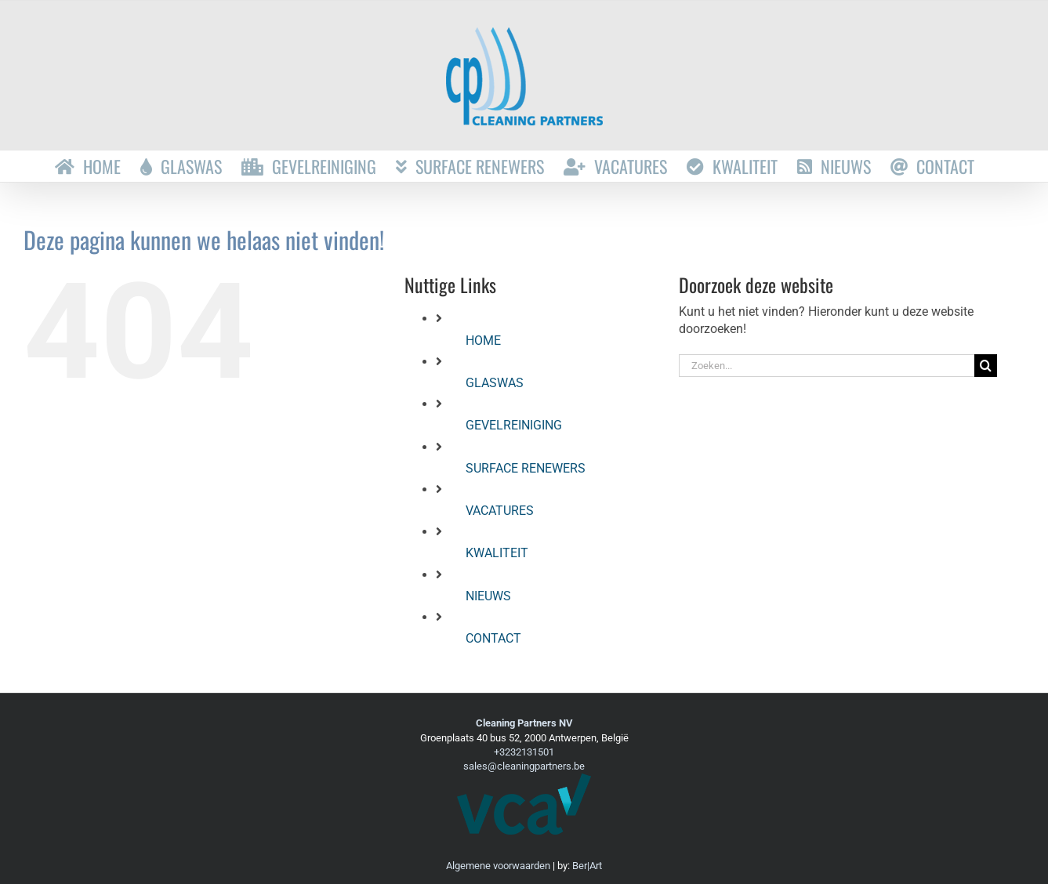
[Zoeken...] (826, 365)
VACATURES (500, 510)
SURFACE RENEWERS (526, 468)
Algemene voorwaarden (498, 865)
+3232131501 (524, 752)
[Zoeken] (985, 365)
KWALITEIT (497, 552)
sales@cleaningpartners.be (524, 766)
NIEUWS (488, 596)
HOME (483, 340)
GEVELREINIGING (514, 425)
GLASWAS (495, 382)
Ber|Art (587, 865)
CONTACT (493, 638)
